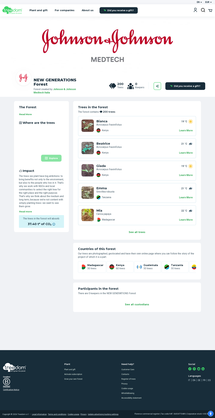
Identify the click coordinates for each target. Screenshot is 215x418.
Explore (51, 158)
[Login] (195, 10)
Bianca (102, 121)
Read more (25, 211)
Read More (25, 114)
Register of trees (128, 379)
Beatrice (103, 143)
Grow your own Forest (73, 379)
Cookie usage (127, 388)
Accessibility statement (131, 398)
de (199, 380)
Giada (101, 166)
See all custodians (137, 304)
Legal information (39, 414)
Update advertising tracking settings (103, 414)
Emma (101, 188)
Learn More (186, 130)
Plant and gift (69, 369)
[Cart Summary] (210, 10)
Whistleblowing (127, 393)
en (194, 380)
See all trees (137, 232)
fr (204, 380)
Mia (99, 210)
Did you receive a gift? (119, 10)
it (189, 380)
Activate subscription (73, 374)
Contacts (125, 374)
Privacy (124, 384)
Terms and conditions (57, 414)
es (209, 380)
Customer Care (127, 369)
